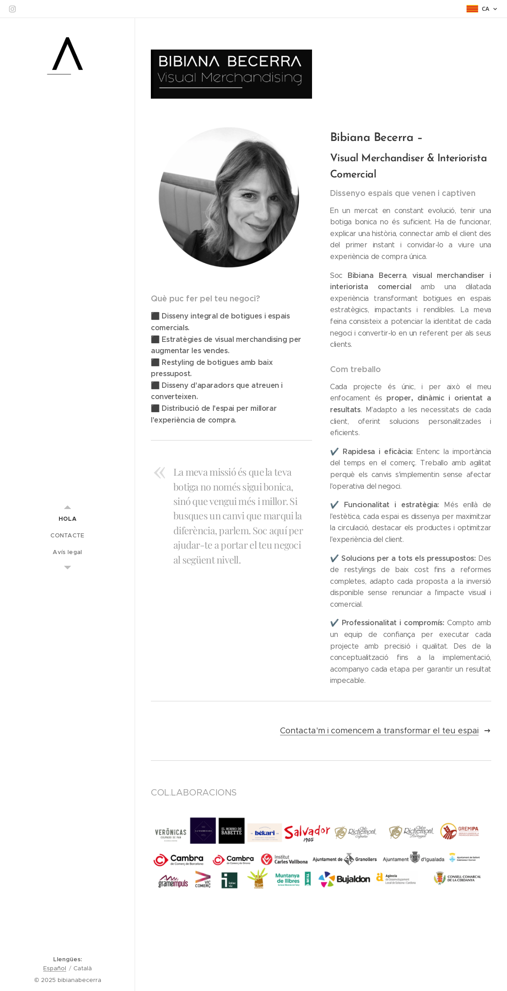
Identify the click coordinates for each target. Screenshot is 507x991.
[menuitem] (67, 519)
